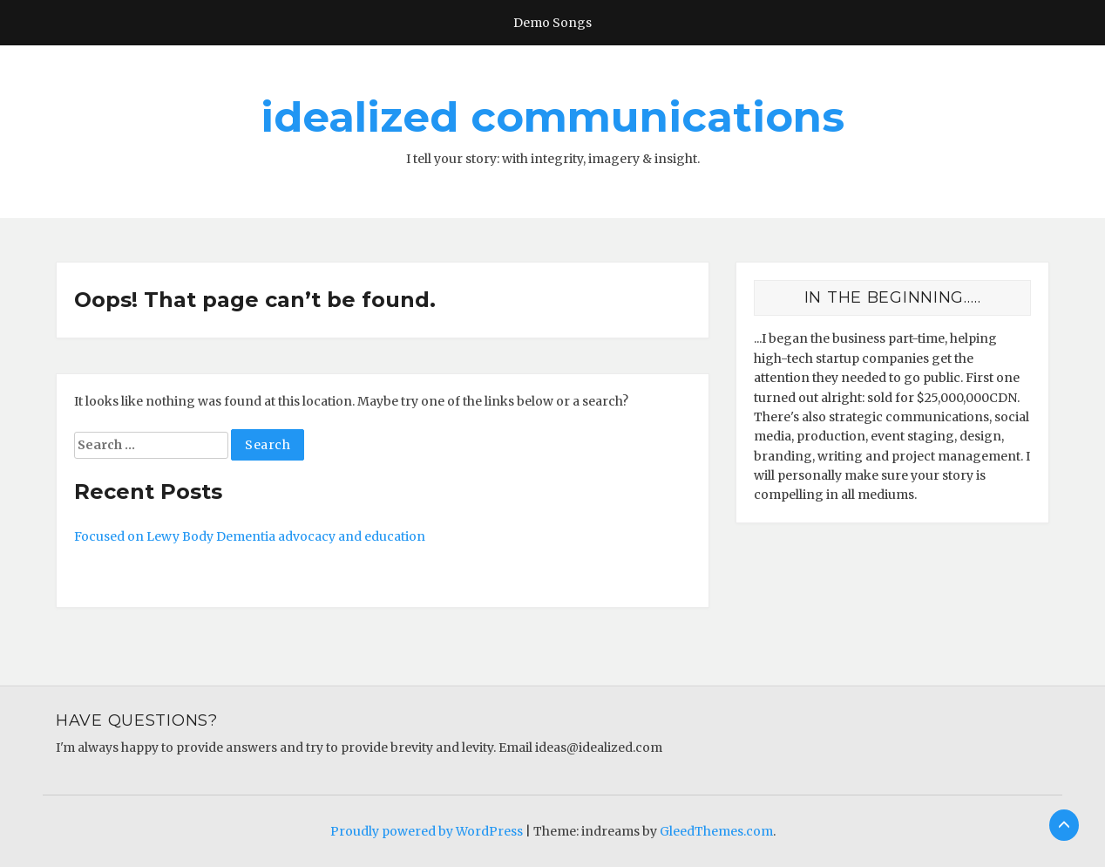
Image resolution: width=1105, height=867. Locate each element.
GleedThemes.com (716, 831)
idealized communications (552, 117)
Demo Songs (552, 23)
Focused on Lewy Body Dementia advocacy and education (249, 536)
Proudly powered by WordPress (426, 831)
